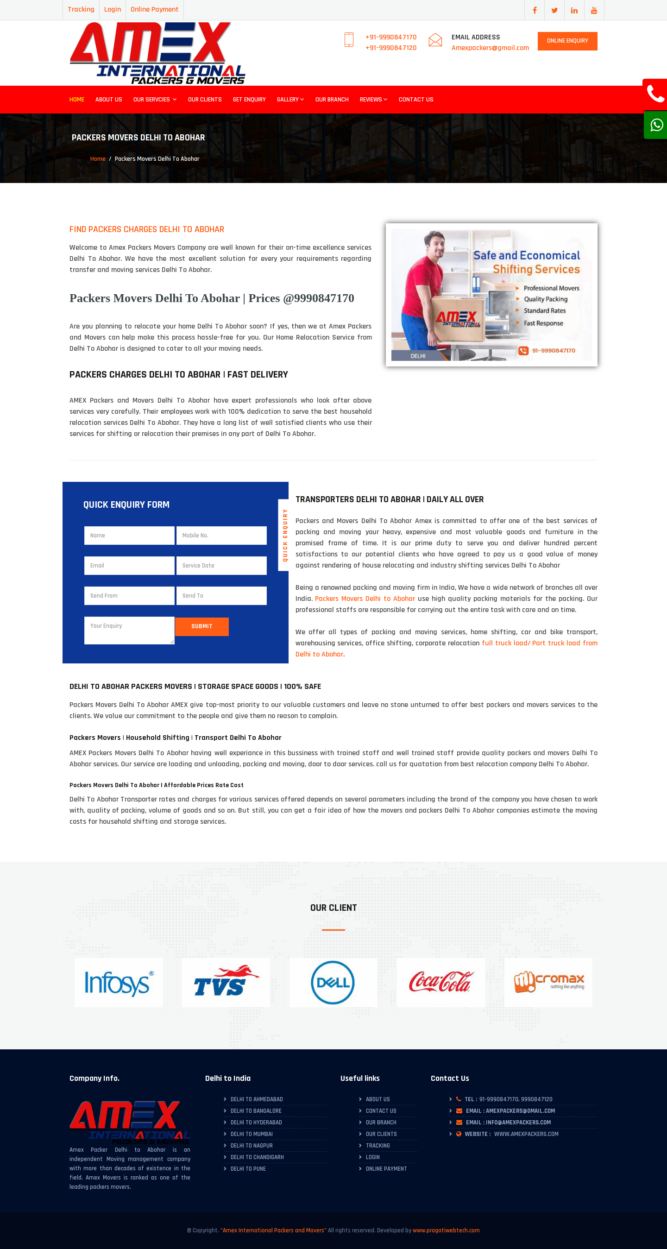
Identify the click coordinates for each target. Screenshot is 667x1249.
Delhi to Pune (248, 1169)
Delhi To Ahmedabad (257, 1099)
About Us (108, 99)
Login (112, 9)
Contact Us (416, 99)
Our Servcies (155, 99)
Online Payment (155, 9)
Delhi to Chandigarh (257, 1157)
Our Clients (205, 99)
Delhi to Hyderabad (256, 1122)
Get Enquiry (249, 99)
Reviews (374, 99)
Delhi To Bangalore (256, 1111)
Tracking (81, 9)
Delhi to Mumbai (252, 1134)
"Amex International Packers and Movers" (273, 1230)
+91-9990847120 (391, 48)
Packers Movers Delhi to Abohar (365, 599)
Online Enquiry (567, 41)
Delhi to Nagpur (252, 1145)
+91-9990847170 (391, 37)
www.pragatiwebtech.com (446, 1230)
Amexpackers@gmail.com (490, 48)
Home (76, 99)
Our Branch (332, 99)
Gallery (290, 99)
